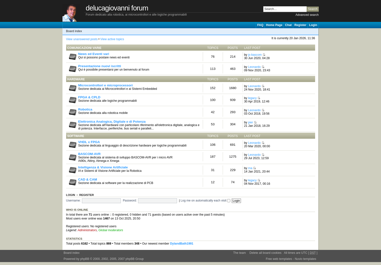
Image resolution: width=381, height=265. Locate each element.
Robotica (85, 109)
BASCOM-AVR (89, 154)
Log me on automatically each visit (205, 200)
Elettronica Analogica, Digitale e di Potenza (112, 121)
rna (250, 168)
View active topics (112, 39)
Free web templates (279, 259)
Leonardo (254, 67)
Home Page (274, 25)
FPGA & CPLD (89, 97)
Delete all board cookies (265, 253)
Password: (130, 200)
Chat (288, 25)
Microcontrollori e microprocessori (105, 85)
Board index (74, 31)
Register (300, 25)
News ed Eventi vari (93, 54)
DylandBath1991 (181, 243)
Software (75, 136)
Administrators (87, 230)
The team (239, 253)
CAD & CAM (87, 179)
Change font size (315, 31)
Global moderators (110, 230)
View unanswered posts (82, 39)
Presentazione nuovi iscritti (99, 66)
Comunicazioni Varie (84, 48)
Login (313, 25)
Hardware (76, 79)
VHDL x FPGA (89, 142)
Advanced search (307, 15)
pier (250, 122)
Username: (73, 200)
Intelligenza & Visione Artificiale (103, 167)
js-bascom (255, 54)
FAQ (260, 25)
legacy (252, 98)
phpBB (84, 259)
